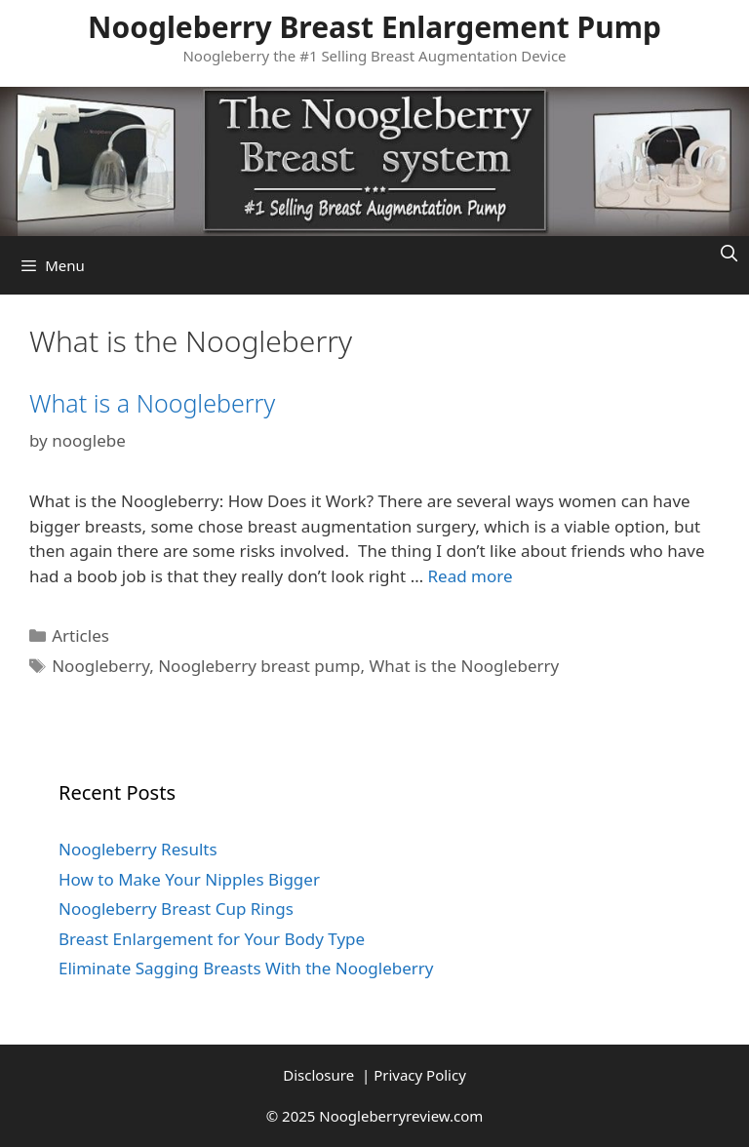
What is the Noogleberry (465, 665)
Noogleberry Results (138, 849)
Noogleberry (100, 665)
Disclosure (320, 1075)
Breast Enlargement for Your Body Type (212, 939)
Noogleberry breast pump (259, 665)
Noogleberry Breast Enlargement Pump (374, 27)
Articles (80, 635)
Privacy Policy (420, 1075)
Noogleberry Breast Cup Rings (176, 908)
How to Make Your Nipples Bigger (189, 879)
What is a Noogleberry (152, 402)
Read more (470, 576)
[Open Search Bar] (728, 253)
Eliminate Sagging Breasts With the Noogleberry (246, 968)
